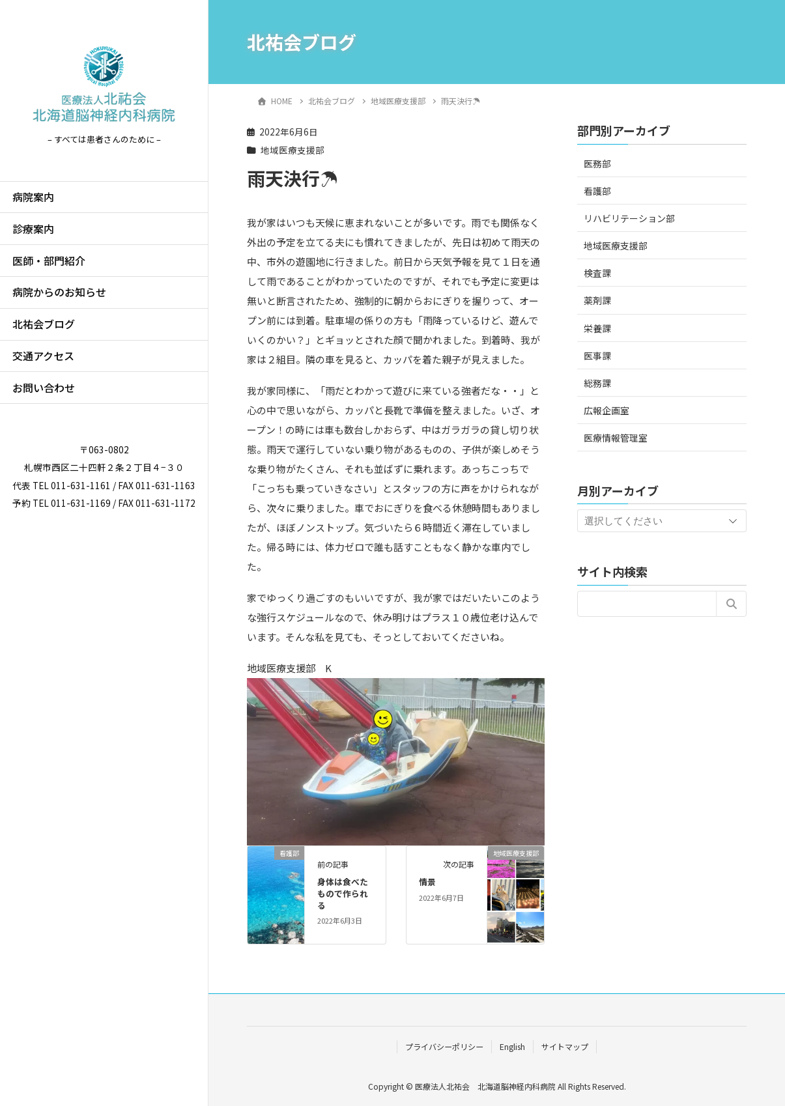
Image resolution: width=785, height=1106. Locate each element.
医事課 (597, 355)
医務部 (597, 163)
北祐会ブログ (43, 324)
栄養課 (597, 328)
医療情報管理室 (616, 437)
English (512, 1046)
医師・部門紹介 (48, 260)
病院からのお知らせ (59, 292)
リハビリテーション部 (629, 218)
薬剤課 (597, 300)
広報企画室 (606, 410)
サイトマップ (564, 1046)
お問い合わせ (43, 387)
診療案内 (33, 228)
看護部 (597, 190)
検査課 (597, 272)
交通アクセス (43, 355)
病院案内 (33, 197)
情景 (427, 881)
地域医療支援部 (292, 149)
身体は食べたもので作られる (342, 893)
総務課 (597, 383)
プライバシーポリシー (444, 1046)
